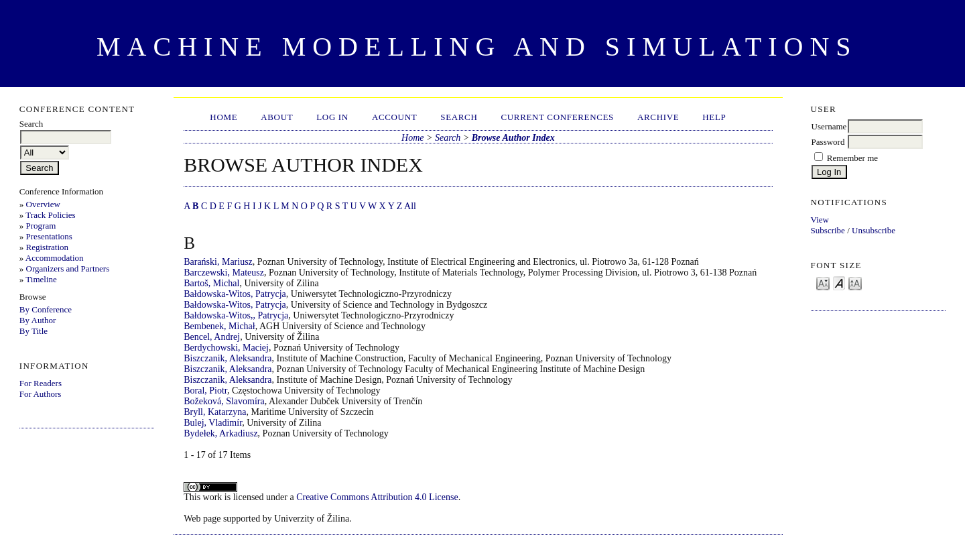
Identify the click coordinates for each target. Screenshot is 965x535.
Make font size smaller (823, 282)
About (277, 117)
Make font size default (839, 282)
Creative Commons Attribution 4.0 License (377, 497)
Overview (43, 204)
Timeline (40, 279)
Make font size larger (855, 282)
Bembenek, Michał (219, 326)
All (410, 206)
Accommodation (54, 258)
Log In (332, 117)
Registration (47, 247)
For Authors (40, 394)
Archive (658, 117)
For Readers (40, 383)
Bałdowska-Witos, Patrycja (235, 294)
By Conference (45, 309)
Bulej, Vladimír (213, 423)
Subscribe (828, 230)
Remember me (852, 158)
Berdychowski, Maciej (226, 348)
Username (829, 126)
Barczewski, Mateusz (224, 273)
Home (223, 117)
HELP (714, 117)
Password (828, 142)
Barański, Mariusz (218, 262)
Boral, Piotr (205, 390)
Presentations (49, 236)
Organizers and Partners (68, 268)
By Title (33, 331)
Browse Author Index (513, 138)
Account (394, 117)
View (820, 220)
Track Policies (50, 215)
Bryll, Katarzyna (215, 412)
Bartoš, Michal (211, 283)
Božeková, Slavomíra (224, 401)
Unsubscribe (873, 230)
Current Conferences (557, 117)
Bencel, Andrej (212, 337)
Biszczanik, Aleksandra (227, 358)
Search (458, 117)
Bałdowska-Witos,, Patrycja (236, 315)
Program (41, 226)
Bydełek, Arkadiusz (220, 433)
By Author (37, 320)
